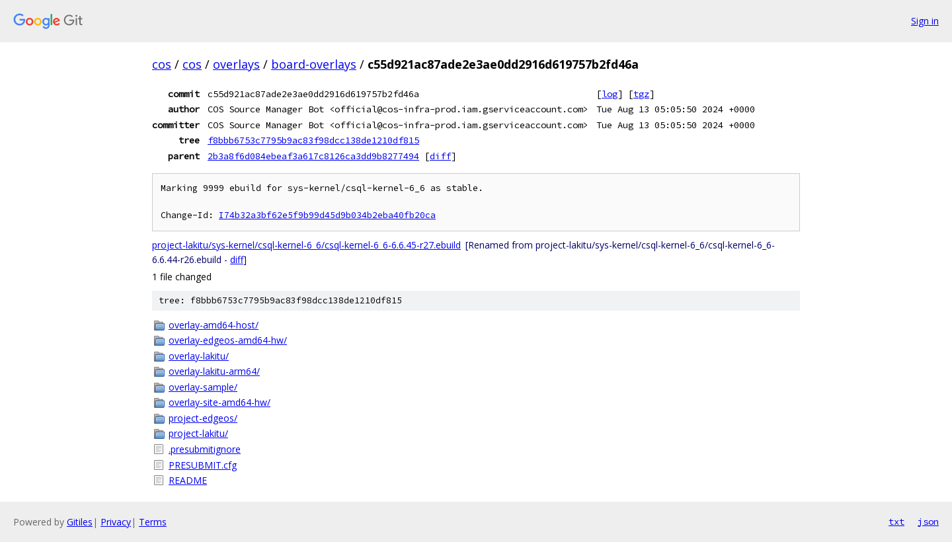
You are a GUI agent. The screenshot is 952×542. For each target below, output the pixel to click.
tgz (641, 94)
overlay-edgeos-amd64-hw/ (228, 340)
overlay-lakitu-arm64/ (214, 371)
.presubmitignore (205, 449)
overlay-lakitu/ (199, 356)
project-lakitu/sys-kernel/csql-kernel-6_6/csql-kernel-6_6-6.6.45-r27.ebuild (306, 245)
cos (161, 64)
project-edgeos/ (203, 418)
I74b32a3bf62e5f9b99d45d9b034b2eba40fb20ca (327, 215)
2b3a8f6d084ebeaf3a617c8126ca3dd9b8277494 (313, 156)
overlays (236, 64)
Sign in (925, 21)
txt (896, 521)
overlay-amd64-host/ (213, 325)
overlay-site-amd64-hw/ (219, 402)
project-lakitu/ (198, 433)
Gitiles (80, 522)
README (188, 480)
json (928, 521)
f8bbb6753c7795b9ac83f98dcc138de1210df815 (313, 140)
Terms (153, 522)
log (609, 94)
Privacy (115, 522)
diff (440, 156)
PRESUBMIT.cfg (203, 465)
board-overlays (313, 64)
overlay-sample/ (203, 387)
